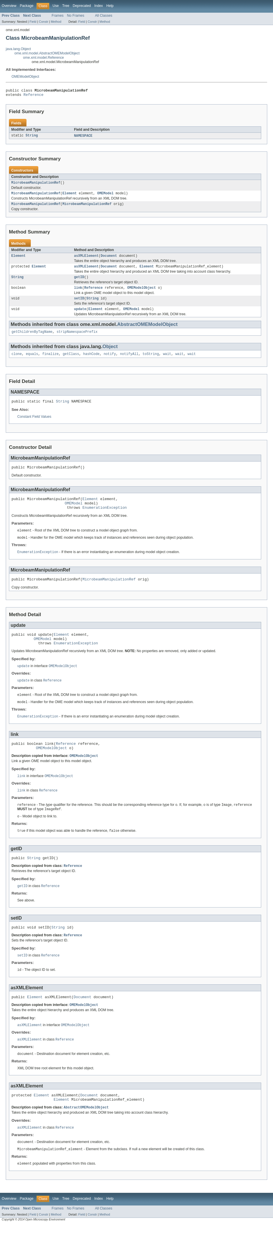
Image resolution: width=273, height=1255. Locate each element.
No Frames (75, 16)
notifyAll (129, 362)
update (80, 316)
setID (79, 305)
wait (167, 362)
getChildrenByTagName (32, 339)
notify (110, 362)
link (78, 293)
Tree (65, 6)
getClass (71, 362)
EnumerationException (104, 520)
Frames (57, 16)
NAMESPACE (83, 137)
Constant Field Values (34, 426)
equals (32, 362)
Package (26, 6)
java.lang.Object (18, 49)
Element (69, 196)
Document (109, 260)
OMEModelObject (25, 77)
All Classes (103, 16)
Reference (33, 96)
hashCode (91, 362)
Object (110, 354)
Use (55, 6)
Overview (9, 6)
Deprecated (82, 6)
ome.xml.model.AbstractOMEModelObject (46, 53)
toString (151, 362)
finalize (50, 362)
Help (109, 6)
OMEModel (105, 196)
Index (98, 6)
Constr (43, 21)
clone (17, 362)
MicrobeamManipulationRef (35, 185)
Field (32, 21)
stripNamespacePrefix (76, 339)
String (32, 137)
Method (56, 21)
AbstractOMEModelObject (147, 331)
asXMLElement (86, 260)
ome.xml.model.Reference (43, 58)
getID (79, 282)
